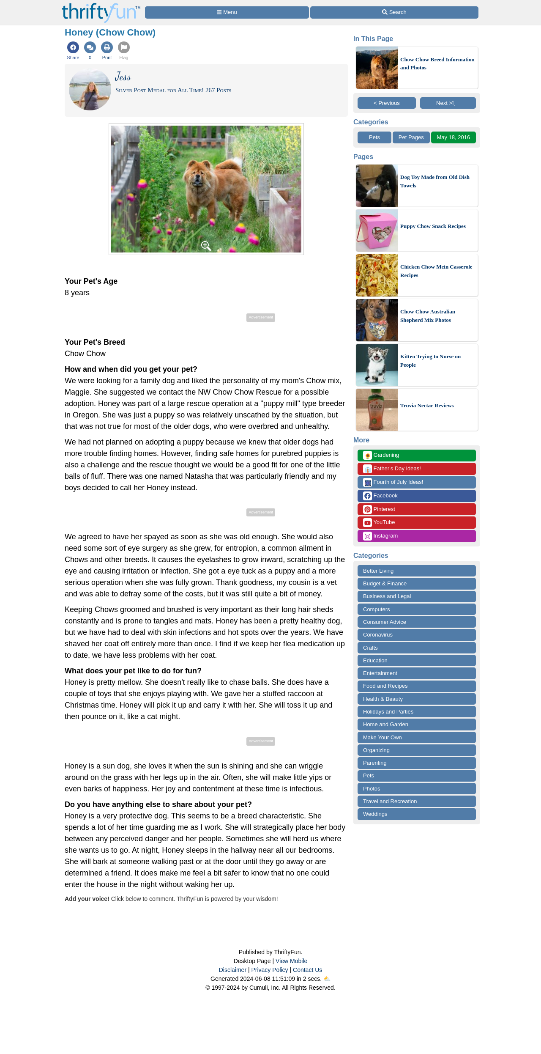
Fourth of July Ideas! (393, 482)
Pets (374, 137)
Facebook (380, 495)
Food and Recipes (385, 686)
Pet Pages (411, 137)
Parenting (375, 763)
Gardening (381, 455)
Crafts (370, 648)
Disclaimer (232, 969)
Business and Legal (387, 596)
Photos (371, 788)
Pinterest (379, 509)
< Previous (387, 103)
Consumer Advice (384, 622)
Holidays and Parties (388, 711)
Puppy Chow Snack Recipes (433, 226)
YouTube (379, 522)
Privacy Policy (269, 969)
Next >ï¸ (448, 103)
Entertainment (380, 673)
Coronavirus (378, 634)
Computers (376, 609)
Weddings (375, 814)
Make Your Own (382, 737)
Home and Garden (385, 724)
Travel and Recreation (390, 801)
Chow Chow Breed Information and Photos (437, 63)
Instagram (380, 536)
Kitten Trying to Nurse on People (430, 360)
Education (375, 660)
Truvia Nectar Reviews (427, 405)
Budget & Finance (385, 583)
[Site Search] (394, 12)
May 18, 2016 (453, 137)
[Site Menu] (227, 12)
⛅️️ (327, 978)
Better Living (378, 571)
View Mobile (291, 961)
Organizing (376, 750)
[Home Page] (101, 4)
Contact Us (307, 969)
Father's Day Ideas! (392, 468)
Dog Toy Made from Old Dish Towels (435, 181)
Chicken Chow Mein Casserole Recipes (436, 271)
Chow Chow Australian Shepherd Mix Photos (427, 315)
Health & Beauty (383, 699)
